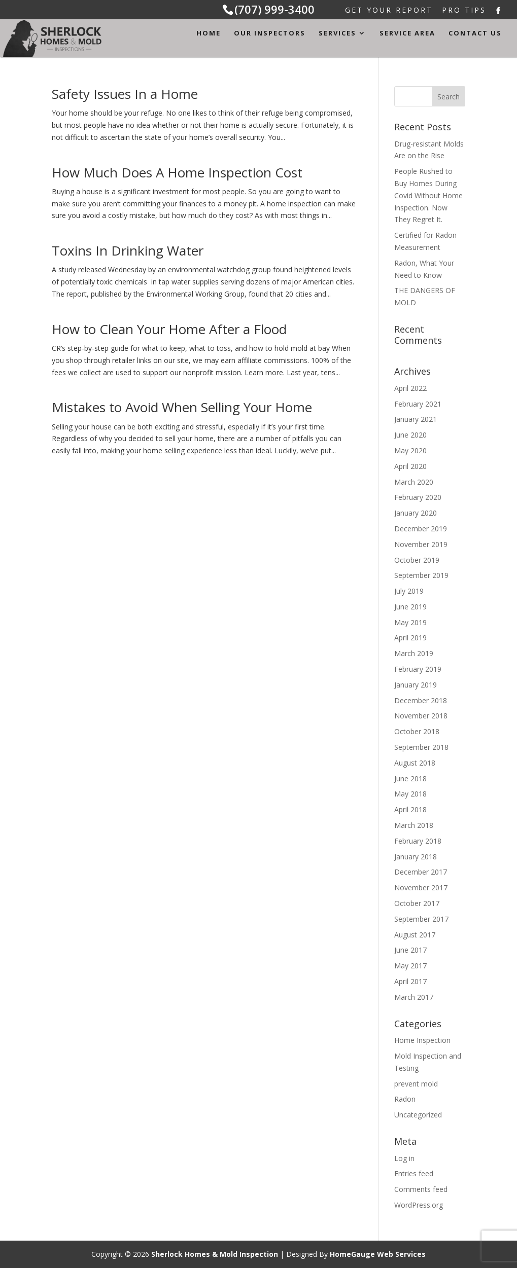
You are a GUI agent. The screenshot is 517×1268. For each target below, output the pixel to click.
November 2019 (420, 544)
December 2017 (420, 872)
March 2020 (413, 482)
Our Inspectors (269, 33)
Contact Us (475, 33)
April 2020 (410, 466)
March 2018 (413, 825)
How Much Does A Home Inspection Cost (177, 172)
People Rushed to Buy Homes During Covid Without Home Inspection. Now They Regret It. (428, 195)
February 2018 (417, 841)
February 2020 (417, 497)
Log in (404, 1158)
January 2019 (415, 685)
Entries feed (413, 1173)
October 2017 (416, 903)
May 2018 (410, 794)
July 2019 (409, 591)
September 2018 (421, 747)
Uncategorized (418, 1114)
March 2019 (413, 653)
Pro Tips (464, 11)
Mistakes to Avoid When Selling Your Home (182, 407)
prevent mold (416, 1084)
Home (208, 33)
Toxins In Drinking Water (127, 250)
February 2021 (417, 404)
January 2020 (415, 513)
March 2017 (413, 997)
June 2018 (410, 778)
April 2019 (410, 637)
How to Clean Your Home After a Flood (169, 329)
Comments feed (420, 1189)
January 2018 (415, 856)
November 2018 (420, 715)
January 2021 (415, 419)
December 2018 (420, 700)
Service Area (407, 33)
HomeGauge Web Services (378, 1254)
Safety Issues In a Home (125, 94)
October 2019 (416, 560)
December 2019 (420, 528)
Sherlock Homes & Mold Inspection (214, 1254)
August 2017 (414, 934)
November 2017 (420, 887)
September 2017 (421, 919)
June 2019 (410, 606)
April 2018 (410, 809)
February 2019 (417, 669)
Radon (405, 1099)
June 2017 (410, 950)
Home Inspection (422, 1040)
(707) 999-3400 (274, 9)
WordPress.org (418, 1205)
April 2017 (410, 981)
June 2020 (410, 435)
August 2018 (414, 763)
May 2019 (410, 622)
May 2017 (410, 965)
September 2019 (421, 575)
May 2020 (410, 450)
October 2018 (416, 731)
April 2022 (410, 388)
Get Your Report (389, 11)
